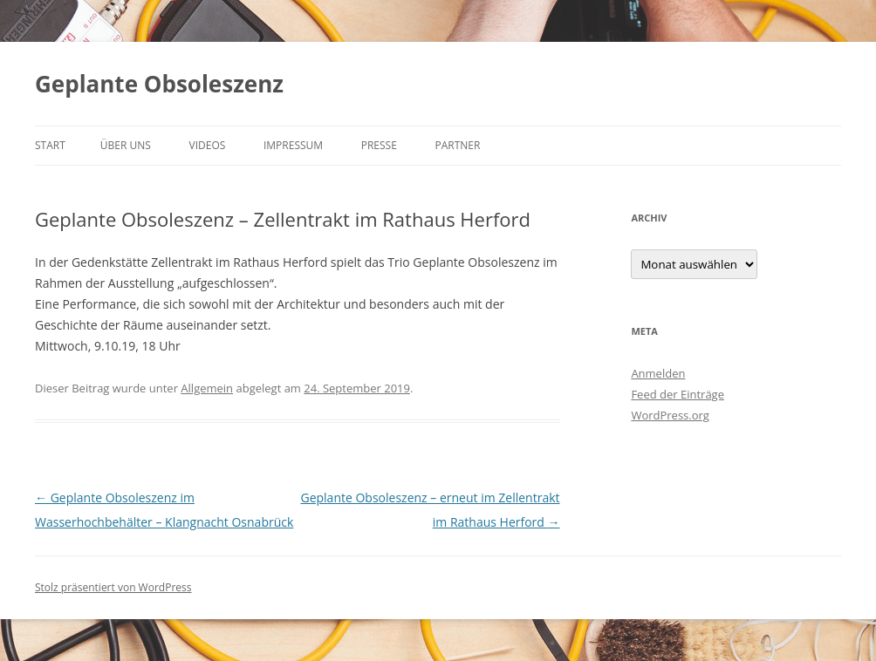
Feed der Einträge (677, 394)
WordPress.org (670, 415)
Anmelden (658, 373)
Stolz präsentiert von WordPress (113, 587)
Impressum (293, 145)
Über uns (125, 145)
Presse (379, 145)
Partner (457, 145)
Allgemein (207, 388)
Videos (207, 145)
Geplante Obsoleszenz (159, 83)
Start (50, 145)
